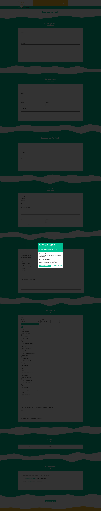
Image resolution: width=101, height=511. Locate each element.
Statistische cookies (45, 259)
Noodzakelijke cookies (45, 253)
